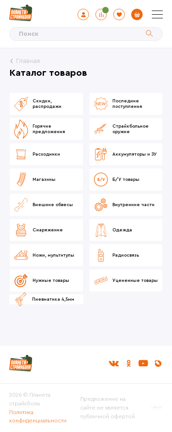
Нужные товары (51, 280)
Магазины (44, 179)
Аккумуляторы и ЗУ (134, 154)
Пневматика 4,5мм (53, 299)
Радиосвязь (125, 255)
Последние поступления (127, 104)
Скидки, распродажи (47, 104)
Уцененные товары (135, 280)
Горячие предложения (49, 129)
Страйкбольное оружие (130, 129)
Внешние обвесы (53, 204)
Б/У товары (125, 179)
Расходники (46, 154)
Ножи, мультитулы (53, 255)
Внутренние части (133, 204)
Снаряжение (48, 230)
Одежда (122, 230)
